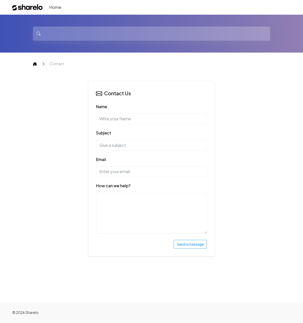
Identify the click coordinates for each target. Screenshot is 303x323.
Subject (103, 132)
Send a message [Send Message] (190, 244)
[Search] (151, 34)
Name (101, 106)
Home (55, 7)
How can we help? (113, 185)
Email (101, 159)
